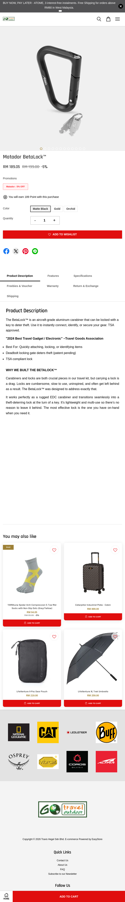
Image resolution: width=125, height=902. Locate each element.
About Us (62, 865)
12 (84, 149)
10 (76, 149)
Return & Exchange (85, 286)
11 (80, 149)
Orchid (70, 208)
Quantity (8, 218)
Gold (57, 208)
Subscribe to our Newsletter (62, 874)
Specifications (83, 275)
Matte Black (40, 208)
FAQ (62, 869)
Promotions (10, 178)
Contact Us (62, 860)
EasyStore (97, 839)
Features (53, 275)
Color (6, 208)
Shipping (13, 296)
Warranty (53, 286)
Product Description (20, 275)
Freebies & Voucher (19, 286)
